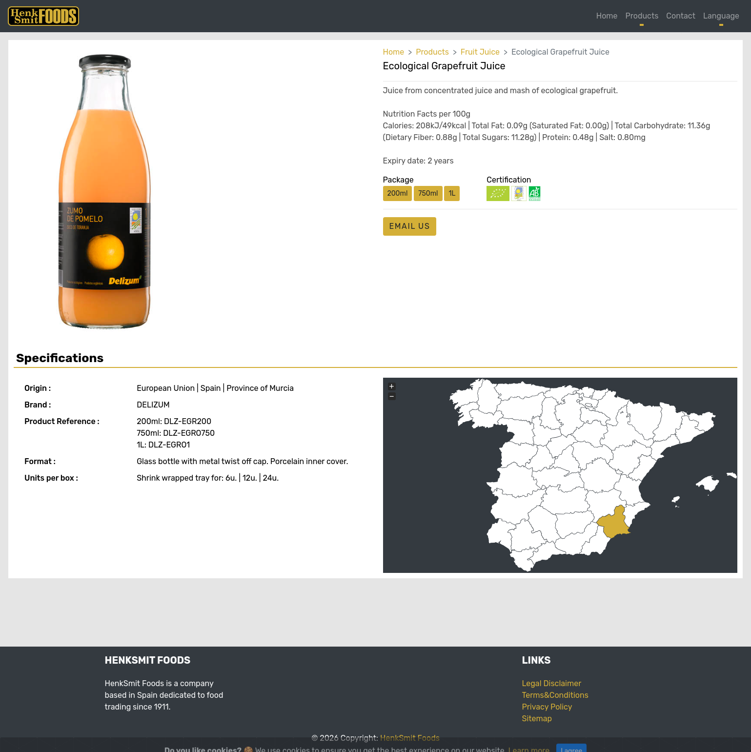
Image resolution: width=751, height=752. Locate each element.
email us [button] (409, 226)
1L (451, 193)
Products (642, 15)
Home (607, 15)
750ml (428, 193)
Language (721, 15)
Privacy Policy (547, 706)
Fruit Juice (480, 52)
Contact (680, 15)
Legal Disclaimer (552, 683)
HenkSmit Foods (410, 738)
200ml (397, 193)
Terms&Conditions (555, 695)
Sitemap (537, 718)
